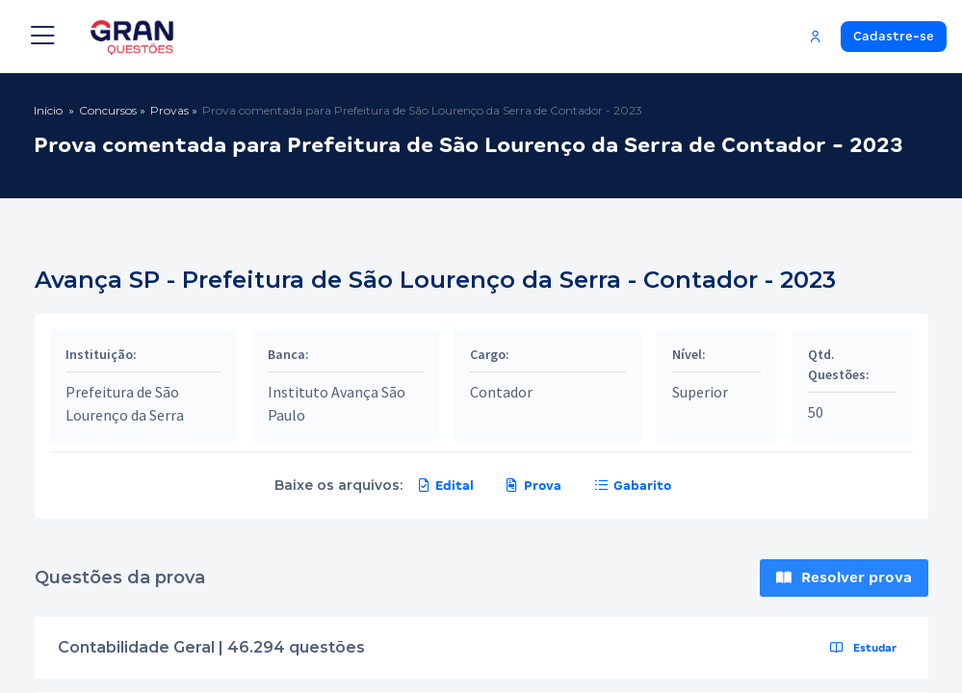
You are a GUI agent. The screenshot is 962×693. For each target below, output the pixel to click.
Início (48, 110)
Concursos (108, 110)
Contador (501, 391)
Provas (169, 110)
